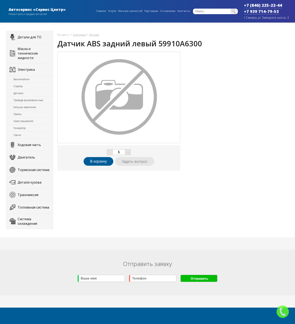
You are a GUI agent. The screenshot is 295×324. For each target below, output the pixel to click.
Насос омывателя (23, 121)
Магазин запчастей (130, 11)
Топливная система (33, 207)
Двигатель (26, 157)
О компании (167, 11)
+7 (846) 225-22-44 (263, 5)
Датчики (18, 93)
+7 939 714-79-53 (261, 11)
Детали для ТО (29, 37)
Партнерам (151, 11)
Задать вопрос (135, 161)
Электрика (26, 69)
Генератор (20, 128)
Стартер (18, 86)
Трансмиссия (28, 195)
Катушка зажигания (25, 107)
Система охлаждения (27, 221)
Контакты (183, 11)
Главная (101, 11)
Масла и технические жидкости (28, 53)
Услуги (112, 11)
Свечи (17, 135)
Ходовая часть (29, 145)
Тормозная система (33, 170)
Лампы (18, 114)
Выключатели (22, 79)
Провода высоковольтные (28, 100)
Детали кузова (29, 182)
